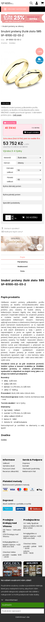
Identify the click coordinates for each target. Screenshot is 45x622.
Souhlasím (7, 605)
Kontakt (26, 466)
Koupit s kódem (31, 132)
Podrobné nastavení (11, 611)
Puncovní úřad (9, 468)
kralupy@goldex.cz (10, 542)
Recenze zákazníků (11, 471)
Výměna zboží (9, 466)
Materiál (7, 157)
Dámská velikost (10, 170)
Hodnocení (23, 266)
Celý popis (17, 115)
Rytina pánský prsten (11, 194)
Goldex (12, 43)
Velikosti (6, 463)
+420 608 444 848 (32, 537)
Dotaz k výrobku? (10, 228)
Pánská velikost (10, 179)
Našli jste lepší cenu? (12, 231)
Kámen (7, 163)
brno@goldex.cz (30, 533)
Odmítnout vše (22, 617)
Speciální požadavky (11, 203)
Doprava (26, 463)
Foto (22, 271)
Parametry (23, 262)
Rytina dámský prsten (12, 186)
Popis (22, 257)
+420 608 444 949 (11, 546)
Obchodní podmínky (31, 468)
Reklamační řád (29, 471)
